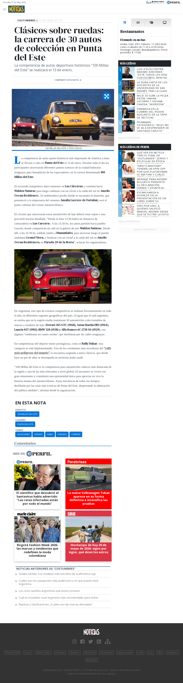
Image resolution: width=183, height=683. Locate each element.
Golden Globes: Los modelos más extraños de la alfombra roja (57, 574)
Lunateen (172, 652)
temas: (19, 430)
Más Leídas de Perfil (134, 147)
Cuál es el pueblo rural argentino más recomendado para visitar (58, 597)
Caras (27, 652)
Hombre (74, 652)
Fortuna (59, 652)
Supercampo (124, 652)
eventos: (20, 409)
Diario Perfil (12, 652)
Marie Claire (43, 652)
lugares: (20, 420)
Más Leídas (128, 63)
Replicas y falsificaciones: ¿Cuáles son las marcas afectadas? (55, 604)
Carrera (75, 434)
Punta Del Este (25, 424)
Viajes (50, 434)
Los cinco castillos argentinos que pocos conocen (49, 591)
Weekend (90, 652)
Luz (150, 652)
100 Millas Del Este (27, 414)
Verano (38, 434)
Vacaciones (23, 434)
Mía (160, 652)
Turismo (62, 434)
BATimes (91, 660)
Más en (32, 454)
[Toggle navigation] (5, 9)
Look (140, 652)
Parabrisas (106, 652)
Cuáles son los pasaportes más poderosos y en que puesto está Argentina (58, 582)
